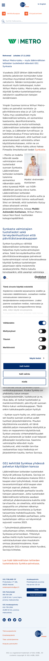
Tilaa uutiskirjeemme (10, 639)
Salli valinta (24, 374)
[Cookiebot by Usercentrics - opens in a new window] (35, 277)
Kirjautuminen (35, 14)
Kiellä (24, 382)
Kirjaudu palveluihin (10, 644)
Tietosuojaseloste (9, 631)
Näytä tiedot (35, 358)
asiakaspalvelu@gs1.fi (11, 587)
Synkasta (40, 149)
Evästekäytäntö (9, 635)
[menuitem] (42, 4)
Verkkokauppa (13, 14)
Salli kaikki (24, 366)
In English (42, 4)
